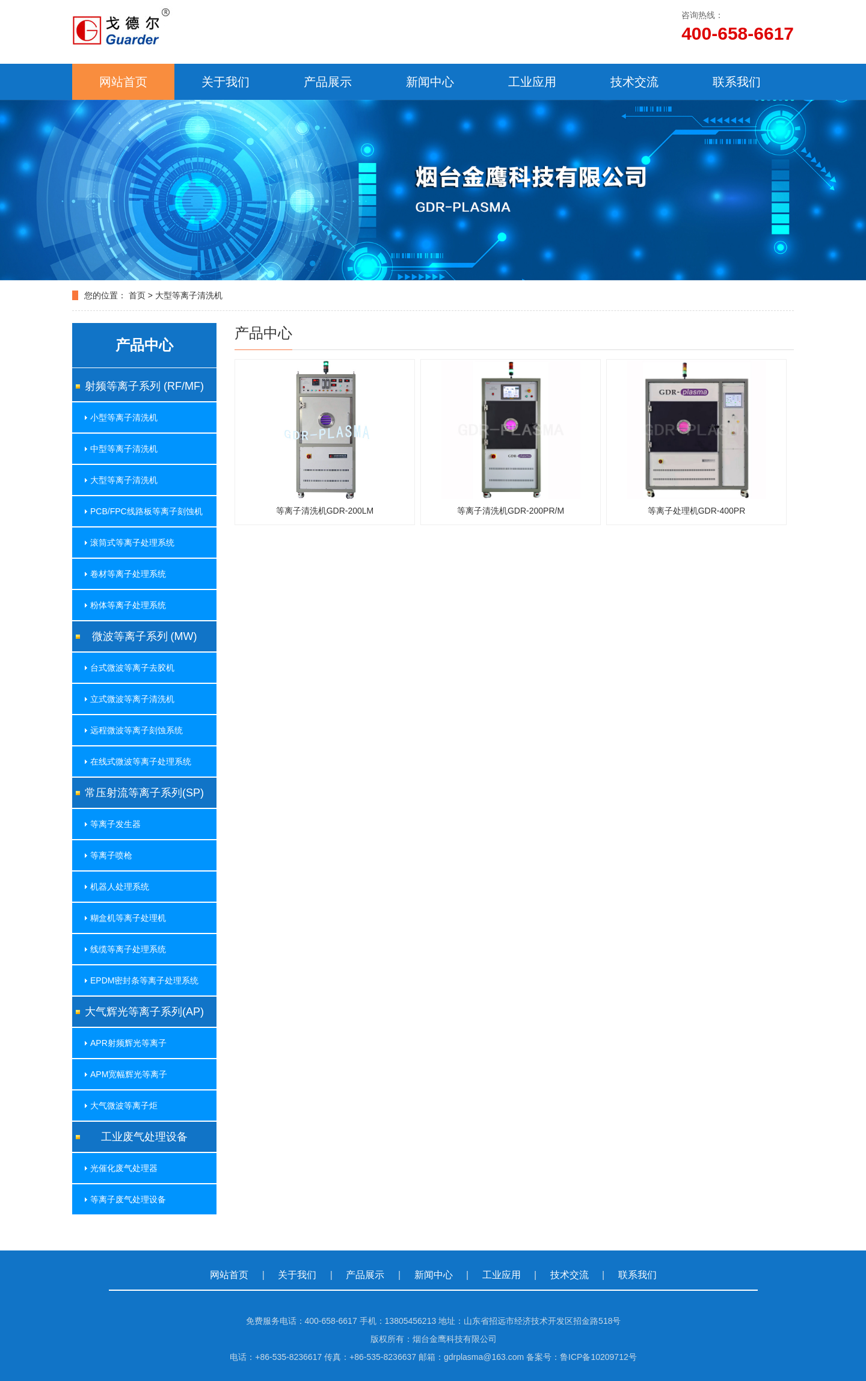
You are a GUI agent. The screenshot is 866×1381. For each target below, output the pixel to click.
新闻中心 (430, 81)
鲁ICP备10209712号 (598, 1357)
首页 (137, 295)
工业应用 (532, 81)
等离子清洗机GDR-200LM (325, 510)
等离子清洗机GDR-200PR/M (510, 510)
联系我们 (737, 81)
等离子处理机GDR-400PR (697, 510)
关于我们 (225, 81)
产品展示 (328, 81)
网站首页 (123, 81)
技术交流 (634, 81)
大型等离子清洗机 (189, 295)
